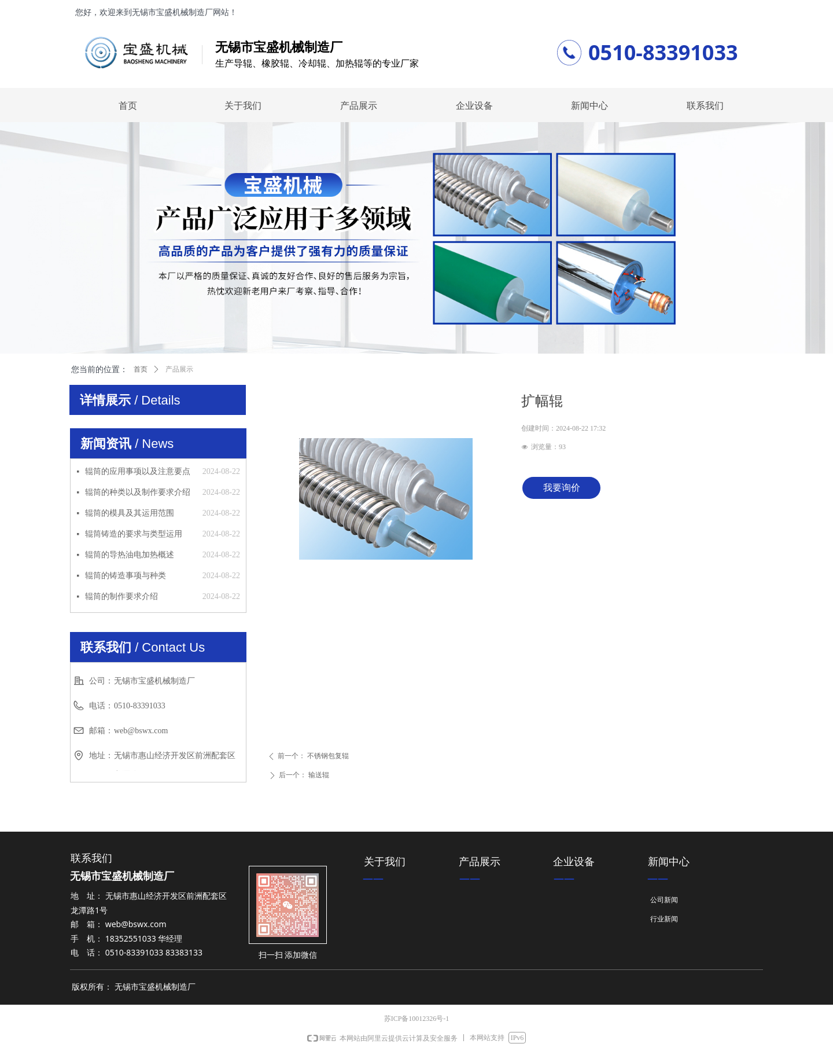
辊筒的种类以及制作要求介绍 (137, 492)
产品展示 (179, 369)
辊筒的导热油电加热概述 (129, 554)
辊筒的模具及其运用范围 (129, 513)
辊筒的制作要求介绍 (121, 596)
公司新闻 (664, 900)
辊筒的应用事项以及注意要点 (137, 471)
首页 (141, 369)
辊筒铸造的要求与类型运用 (133, 534)
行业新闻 (664, 919)
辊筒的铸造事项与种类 (125, 575)
